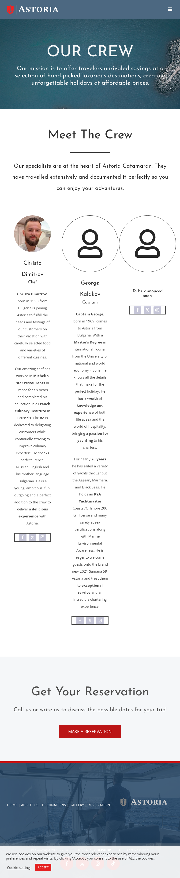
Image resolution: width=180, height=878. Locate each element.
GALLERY (77, 804)
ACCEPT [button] (43, 867)
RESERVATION (99, 804)
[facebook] (22, 537)
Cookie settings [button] (19, 867)
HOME (12, 804)
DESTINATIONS (54, 804)
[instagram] (42, 537)
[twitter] (32, 537)
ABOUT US (29, 804)
